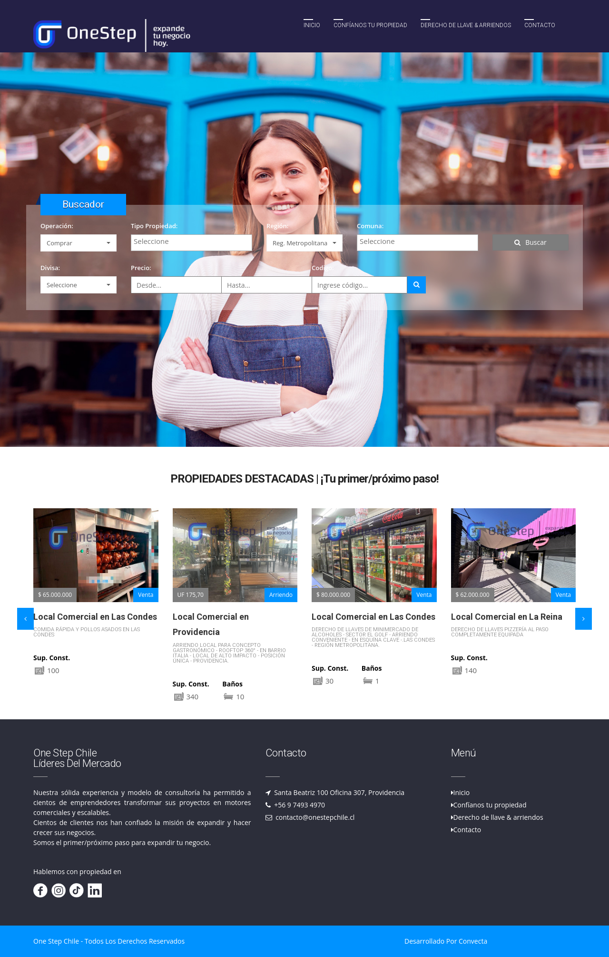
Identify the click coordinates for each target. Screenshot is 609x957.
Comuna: (370, 226)
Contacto (539, 25)
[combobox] (191, 242)
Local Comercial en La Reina (506, 617)
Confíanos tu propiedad (370, 25)
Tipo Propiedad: (154, 226)
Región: (277, 226)
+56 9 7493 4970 (299, 804)
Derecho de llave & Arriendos (466, 25)
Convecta (473, 941)
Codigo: (323, 267)
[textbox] (194, 241)
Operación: (56, 226)
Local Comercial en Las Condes (95, 617)
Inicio (312, 25)
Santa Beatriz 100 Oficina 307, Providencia (339, 792)
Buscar (530, 242)
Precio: (141, 267)
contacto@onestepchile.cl (314, 817)
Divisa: (50, 267)
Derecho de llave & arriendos (498, 817)
